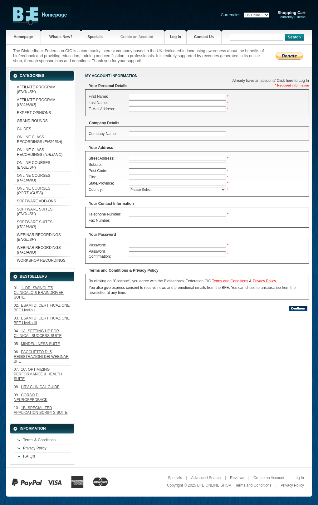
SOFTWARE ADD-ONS (36, 201)
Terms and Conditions (230, 281)
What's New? (60, 37)
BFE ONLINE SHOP (214, 485)
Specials (95, 37)
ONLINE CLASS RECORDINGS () (39, 139)
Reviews (237, 478)
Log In (175, 37)
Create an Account (137, 37)
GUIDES (24, 129)
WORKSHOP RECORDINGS (41, 260)
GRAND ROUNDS (32, 121)
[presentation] (134, 318)
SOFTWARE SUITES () (34, 211)
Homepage (23, 37)
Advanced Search (206, 478)
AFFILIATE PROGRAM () (36, 89)
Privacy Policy (34, 448)
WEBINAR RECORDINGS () (39, 237)
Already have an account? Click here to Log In (270, 80)
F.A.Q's (29, 456)
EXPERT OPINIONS (34, 113)
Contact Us (204, 37)
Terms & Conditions (39, 440)
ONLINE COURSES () (33, 165)
